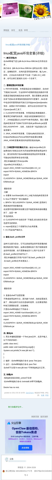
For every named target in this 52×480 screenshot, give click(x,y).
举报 (46, 395)
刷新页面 (35, 416)
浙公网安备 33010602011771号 (17, 471)
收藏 (42, 395)
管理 (26, 30)
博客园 (6, 30)
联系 (20, 30)
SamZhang (30, 393)
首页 (13, 30)
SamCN (9, 4)
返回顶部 (44, 416)
